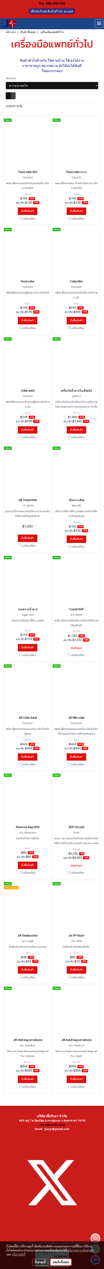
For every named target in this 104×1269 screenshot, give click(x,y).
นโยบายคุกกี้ (18, 1254)
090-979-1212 (55, 3)
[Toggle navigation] (99, 23)
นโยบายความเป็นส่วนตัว (81, 1250)
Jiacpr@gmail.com (56, 1129)
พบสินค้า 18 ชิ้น (14, 106)
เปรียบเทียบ (29, 219)
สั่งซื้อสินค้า (27, 211)
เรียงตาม (11, 78)
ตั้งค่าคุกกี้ (40, 1262)
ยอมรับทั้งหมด (61, 1262)
